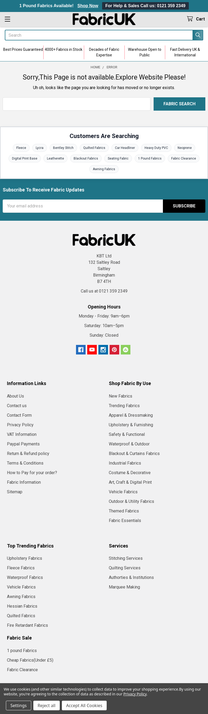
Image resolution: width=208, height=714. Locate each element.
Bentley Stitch (63, 148)
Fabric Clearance (183, 158)
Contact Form (19, 415)
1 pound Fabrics (22, 650)
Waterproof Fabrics (25, 577)
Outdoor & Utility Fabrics (131, 501)
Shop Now (87, 5)
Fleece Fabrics (21, 567)
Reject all (46, 705)
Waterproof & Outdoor (129, 443)
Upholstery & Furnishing (131, 424)
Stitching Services (126, 558)
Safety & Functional (127, 434)
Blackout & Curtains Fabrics (134, 453)
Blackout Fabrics (86, 158)
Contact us (17, 405)
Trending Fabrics (124, 405)
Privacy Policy (20, 424)
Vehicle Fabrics (123, 491)
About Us (15, 396)
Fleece (21, 148)
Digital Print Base (24, 158)
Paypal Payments (23, 443)
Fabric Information (24, 482)
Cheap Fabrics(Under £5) (30, 660)
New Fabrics (120, 396)
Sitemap (14, 491)
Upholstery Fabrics (24, 558)
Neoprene (185, 148)
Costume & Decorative (130, 472)
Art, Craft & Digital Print (130, 482)
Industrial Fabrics (125, 463)
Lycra (39, 148)
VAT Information (22, 434)
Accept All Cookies (84, 705)
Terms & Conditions (25, 463)
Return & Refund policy (28, 453)
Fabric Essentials (125, 520)
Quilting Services (125, 567)
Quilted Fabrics (94, 148)
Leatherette (55, 158)
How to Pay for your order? (32, 472)
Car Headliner (125, 148)
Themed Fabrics (124, 510)
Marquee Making (124, 587)
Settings (18, 705)
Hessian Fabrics (22, 606)
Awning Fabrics (104, 169)
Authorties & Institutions (131, 577)
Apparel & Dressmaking (131, 415)
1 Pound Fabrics (150, 158)
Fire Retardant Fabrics (27, 625)
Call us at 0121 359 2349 (104, 291)
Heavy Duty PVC (156, 148)
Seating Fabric (118, 158)
